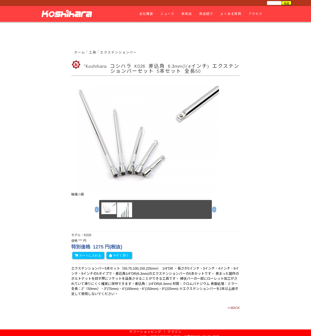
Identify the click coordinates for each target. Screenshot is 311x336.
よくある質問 (230, 14)
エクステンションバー (118, 52)
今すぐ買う (118, 255)
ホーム (79, 52)
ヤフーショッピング (145, 331)
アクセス (254, 14)
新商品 (186, 14)
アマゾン (174, 331)
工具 (92, 52)
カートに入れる (87, 255)
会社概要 (145, 14)
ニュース (166, 14)
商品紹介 (205, 14)
